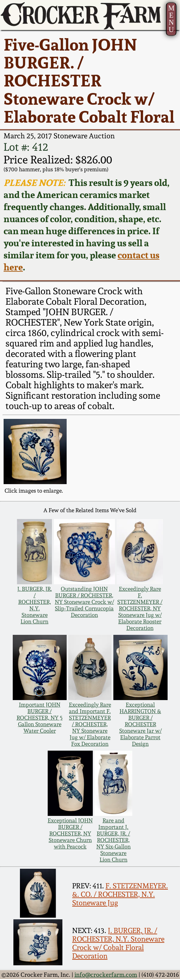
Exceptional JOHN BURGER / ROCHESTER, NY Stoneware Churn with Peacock (70, 833)
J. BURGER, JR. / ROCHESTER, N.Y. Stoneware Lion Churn (34, 605)
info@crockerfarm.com (105, 974)
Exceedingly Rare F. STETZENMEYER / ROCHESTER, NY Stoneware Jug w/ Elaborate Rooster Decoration (139, 608)
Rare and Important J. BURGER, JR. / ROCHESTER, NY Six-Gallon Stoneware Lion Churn (113, 840)
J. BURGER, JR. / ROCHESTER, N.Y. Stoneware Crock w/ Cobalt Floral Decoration (118, 943)
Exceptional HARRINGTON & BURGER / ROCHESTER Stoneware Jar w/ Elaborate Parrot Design (140, 724)
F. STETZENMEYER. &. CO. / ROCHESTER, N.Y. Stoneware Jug (120, 894)
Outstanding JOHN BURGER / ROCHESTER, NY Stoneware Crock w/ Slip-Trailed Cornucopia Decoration (84, 602)
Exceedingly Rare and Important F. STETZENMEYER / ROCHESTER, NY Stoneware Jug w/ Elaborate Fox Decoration (90, 724)
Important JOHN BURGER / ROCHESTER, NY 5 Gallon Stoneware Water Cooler (40, 717)
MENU (171, 19)
